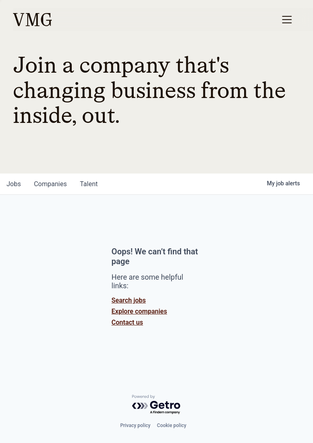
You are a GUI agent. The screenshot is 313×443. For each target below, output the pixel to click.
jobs (14, 184)
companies (50, 184)
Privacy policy (135, 425)
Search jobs (129, 300)
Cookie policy (171, 425)
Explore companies (139, 311)
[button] (286, 19)
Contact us (127, 322)
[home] (32, 19)
